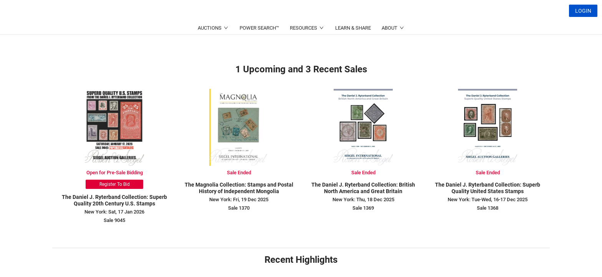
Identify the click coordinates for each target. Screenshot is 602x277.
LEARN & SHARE (353, 46)
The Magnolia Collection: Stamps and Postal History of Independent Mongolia (239, 188)
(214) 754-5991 (267, 29)
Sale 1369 (363, 208)
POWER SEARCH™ (259, 46)
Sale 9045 (114, 220)
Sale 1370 (239, 208)
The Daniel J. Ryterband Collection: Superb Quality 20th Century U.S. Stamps (114, 200)
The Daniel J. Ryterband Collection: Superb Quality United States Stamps (487, 188)
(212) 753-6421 (192, 29)
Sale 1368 (487, 208)
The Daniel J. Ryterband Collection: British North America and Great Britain (363, 188)
